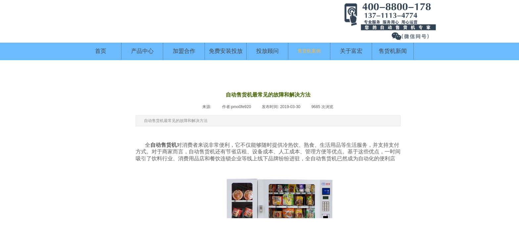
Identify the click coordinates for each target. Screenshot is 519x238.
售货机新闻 (393, 51)
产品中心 (142, 51)
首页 (100, 51)
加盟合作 (184, 51)
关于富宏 (351, 51)
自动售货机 (163, 145)
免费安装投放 (226, 51)
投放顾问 (267, 51)
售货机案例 (309, 51)
